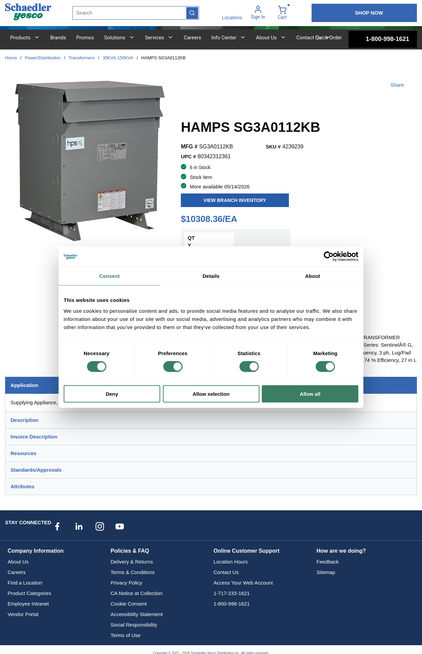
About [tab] (312, 276)
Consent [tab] (109, 276)
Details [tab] (211, 276)
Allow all (310, 393)
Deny (112, 393)
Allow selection (210, 393)
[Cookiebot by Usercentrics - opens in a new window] (328, 256)
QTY (191, 241)
